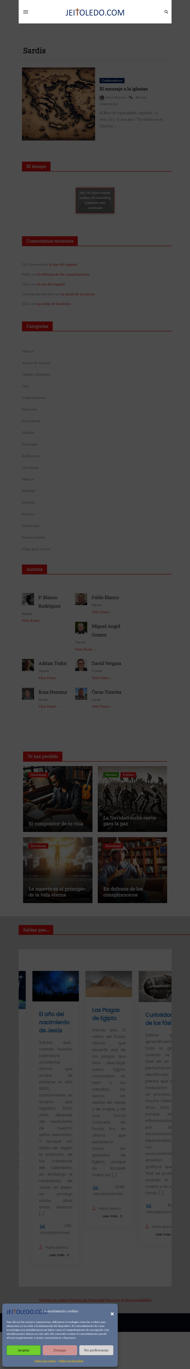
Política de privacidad (71, 1360)
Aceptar (23, 1350)
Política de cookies (45, 1360)
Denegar (60, 1350)
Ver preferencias (96, 1350)
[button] (110, 1311)
